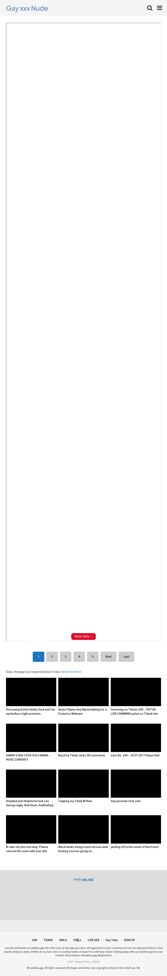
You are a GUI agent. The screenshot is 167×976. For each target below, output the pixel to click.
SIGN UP (129, 940)
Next (109, 656)
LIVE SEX (93, 940)
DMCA (95, 961)
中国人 (77, 940)
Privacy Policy (82, 961)
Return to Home (71, 671)
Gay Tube (112, 940)
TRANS (48, 940)
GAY (34, 940)
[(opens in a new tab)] (83, 880)
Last (126, 656)
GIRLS (63, 940)
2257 (70, 961)
